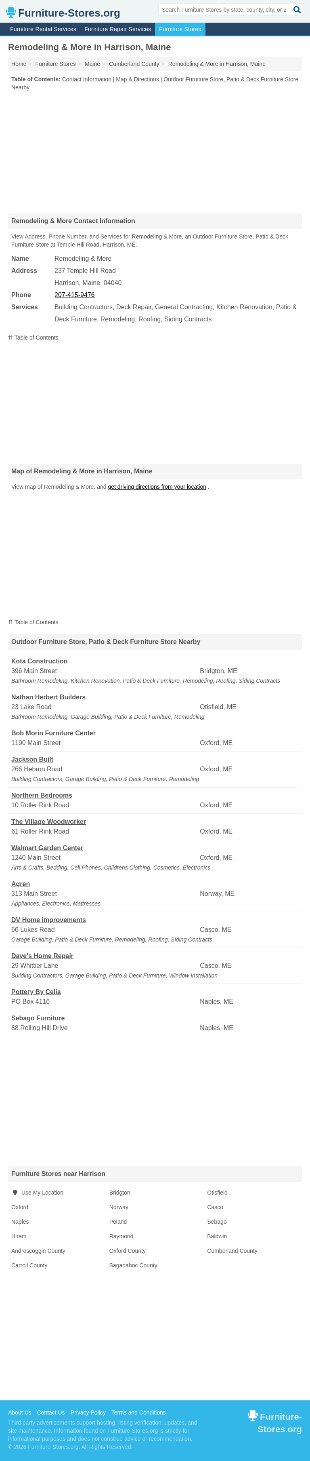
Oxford (19, 1207)
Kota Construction (39, 661)
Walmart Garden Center (47, 848)
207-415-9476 (74, 294)
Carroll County (29, 1265)
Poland (118, 1221)
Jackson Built (32, 759)
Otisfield (217, 1192)
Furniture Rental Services (43, 29)
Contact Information (86, 79)
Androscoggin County (38, 1251)
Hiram (18, 1236)
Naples (20, 1221)
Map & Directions (137, 79)
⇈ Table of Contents (33, 337)
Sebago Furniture (38, 1018)
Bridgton (119, 1192)
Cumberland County (232, 1251)
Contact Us (51, 1412)
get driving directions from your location (157, 486)
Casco (215, 1207)
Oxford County (127, 1251)
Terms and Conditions (138, 1412)
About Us (19, 1412)
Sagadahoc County (133, 1265)
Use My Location (37, 1192)
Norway (118, 1207)
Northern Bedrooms (41, 795)
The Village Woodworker (48, 821)
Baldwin (217, 1236)
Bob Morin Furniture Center (53, 733)
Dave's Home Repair (42, 955)
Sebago (216, 1221)
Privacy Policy (88, 1412)
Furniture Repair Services (117, 29)
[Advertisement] (155, 152)
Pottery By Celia (36, 991)
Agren (20, 883)
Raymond (121, 1236)
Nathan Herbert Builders (48, 697)
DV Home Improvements (48, 919)
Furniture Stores (180, 29)
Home (18, 64)
